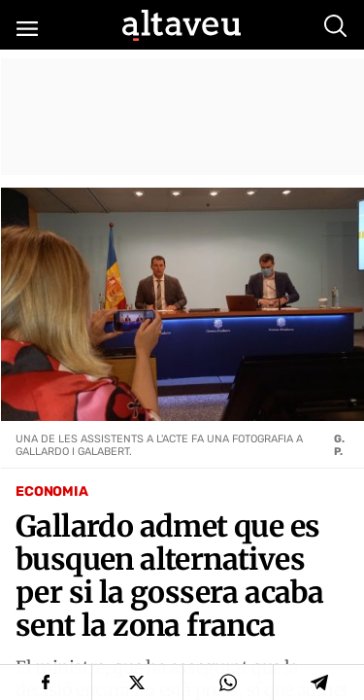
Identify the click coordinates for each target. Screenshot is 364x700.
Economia (52, 491)
